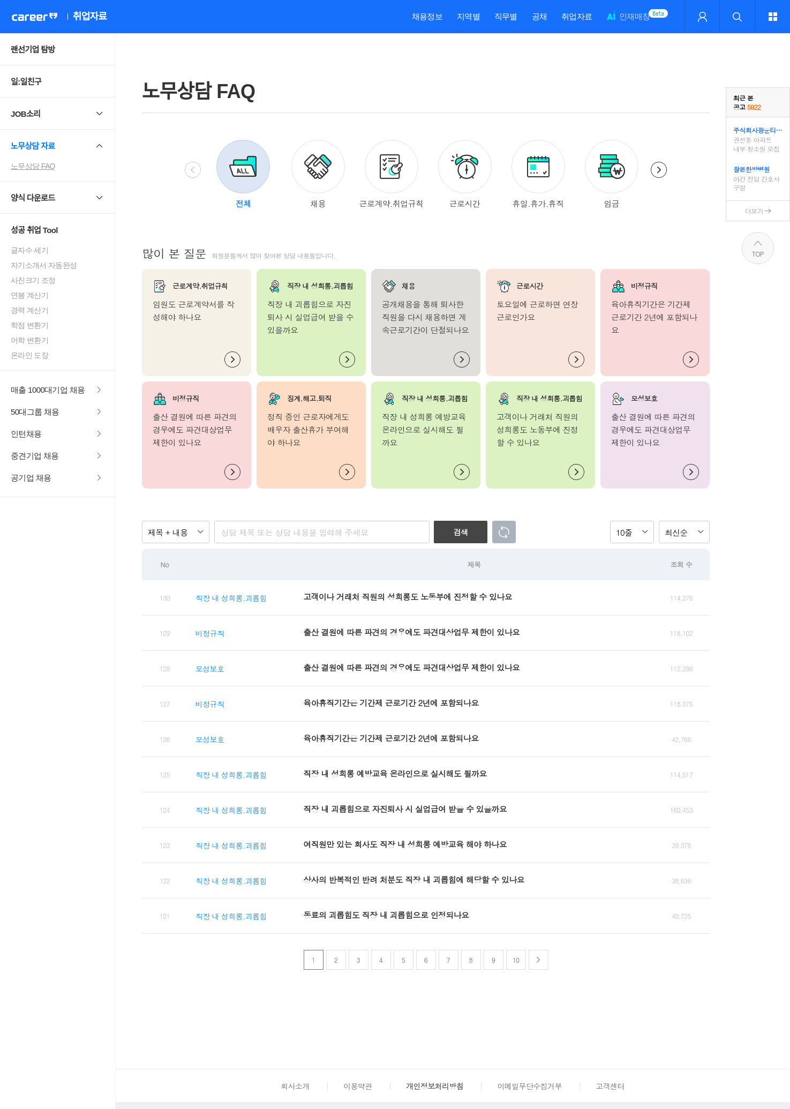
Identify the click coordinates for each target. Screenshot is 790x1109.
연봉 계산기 (29, 295)
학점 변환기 (29, 325)
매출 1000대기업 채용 (48, 389)
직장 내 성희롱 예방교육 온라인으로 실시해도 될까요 (394, 773)
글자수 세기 (29, 250)
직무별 (505, 16)
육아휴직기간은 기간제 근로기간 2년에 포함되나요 (390, 702)
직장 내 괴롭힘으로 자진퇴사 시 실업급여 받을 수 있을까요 (405, 808)
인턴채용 (26, 433)
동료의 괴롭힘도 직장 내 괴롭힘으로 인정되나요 (386, 914)
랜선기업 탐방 (33, 49)
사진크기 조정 (33, 280)
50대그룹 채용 (35, 411)
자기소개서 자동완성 (44, 265)
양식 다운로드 (33, 198)
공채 (539, 16)
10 (516, 959)
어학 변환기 (29, 340)
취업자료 (576, 16)
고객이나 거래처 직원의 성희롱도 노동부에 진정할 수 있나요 (407, 596)
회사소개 (295, 1086)
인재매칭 (628, 21)
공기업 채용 (31, 477)
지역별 (468, 16)
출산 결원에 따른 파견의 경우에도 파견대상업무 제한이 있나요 (411, 632)
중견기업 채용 (35, 455)
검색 (461, 532)
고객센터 (610, 1086)
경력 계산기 (29, 310)
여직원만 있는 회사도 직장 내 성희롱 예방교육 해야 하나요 (405, 844)
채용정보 (427, 16)
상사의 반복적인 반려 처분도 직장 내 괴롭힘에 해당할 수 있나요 (413, 879)
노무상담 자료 (33, 146)
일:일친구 (26, 81)
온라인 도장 (29, 355)
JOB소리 (25, 113)
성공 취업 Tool (34, 230)
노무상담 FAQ (33, 166)
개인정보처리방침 (434, 1086)
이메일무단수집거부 (529, 1086)
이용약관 (357, 1086)
